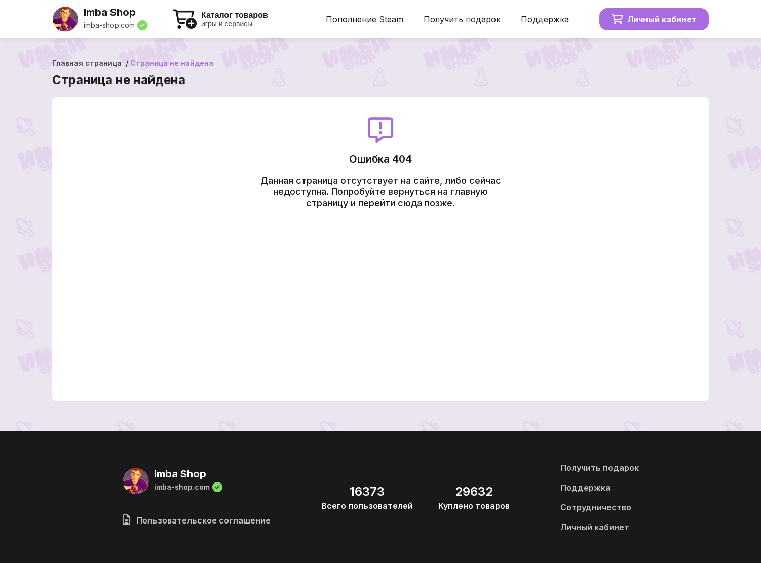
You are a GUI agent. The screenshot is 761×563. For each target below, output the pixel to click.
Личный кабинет (654, 19)
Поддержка (545, 19)
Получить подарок (462, 19)
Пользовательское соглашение (197, 520)
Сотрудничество (595, 507)
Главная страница (87, 63)
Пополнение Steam (364, 19)
